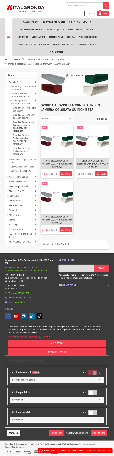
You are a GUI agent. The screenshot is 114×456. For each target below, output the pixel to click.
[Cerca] (87, 5)
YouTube (16, 316)
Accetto (57, 343)
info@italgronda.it (16, 302)
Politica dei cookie (17, 336)
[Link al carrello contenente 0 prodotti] (103, 13)
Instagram (24, 316)
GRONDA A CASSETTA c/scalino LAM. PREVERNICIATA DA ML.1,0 (57, 164)
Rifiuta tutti (57, 351)
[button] (57, 380)
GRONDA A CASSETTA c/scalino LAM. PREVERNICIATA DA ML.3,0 (57, 220)
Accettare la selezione (77, 433)
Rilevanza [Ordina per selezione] (46, 118)
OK (101, 268)
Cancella (13, 433)
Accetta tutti (98, 433)
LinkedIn (32, 316)
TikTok (39, 316)
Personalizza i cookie (39, 336)
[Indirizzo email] (76, 268)
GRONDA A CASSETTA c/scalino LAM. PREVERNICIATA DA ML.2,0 (92, 164)
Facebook (8, 316)
